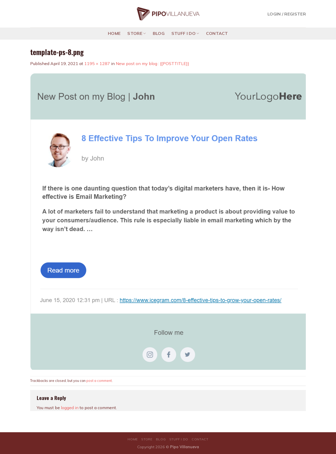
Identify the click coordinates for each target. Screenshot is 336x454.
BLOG (159, 33)
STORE (136, 33)
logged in (69, 407)
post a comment (99, 380)
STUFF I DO (185, 33)
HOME (114, 33)
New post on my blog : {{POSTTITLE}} (152, 63)
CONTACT (217, 33)
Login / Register (286, 14)
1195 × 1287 (97, 63)
